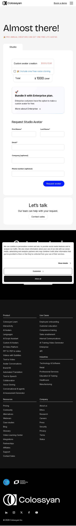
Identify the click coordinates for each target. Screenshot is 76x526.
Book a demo (60, 3)
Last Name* (45, 129)
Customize (38, 271)
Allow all (38, 279)
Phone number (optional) (22, 169)
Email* (15, 142)
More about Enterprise (26, 108)
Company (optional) (20, 156)
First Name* (17, 129)
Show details (63, 263)
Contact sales (38, 216)
